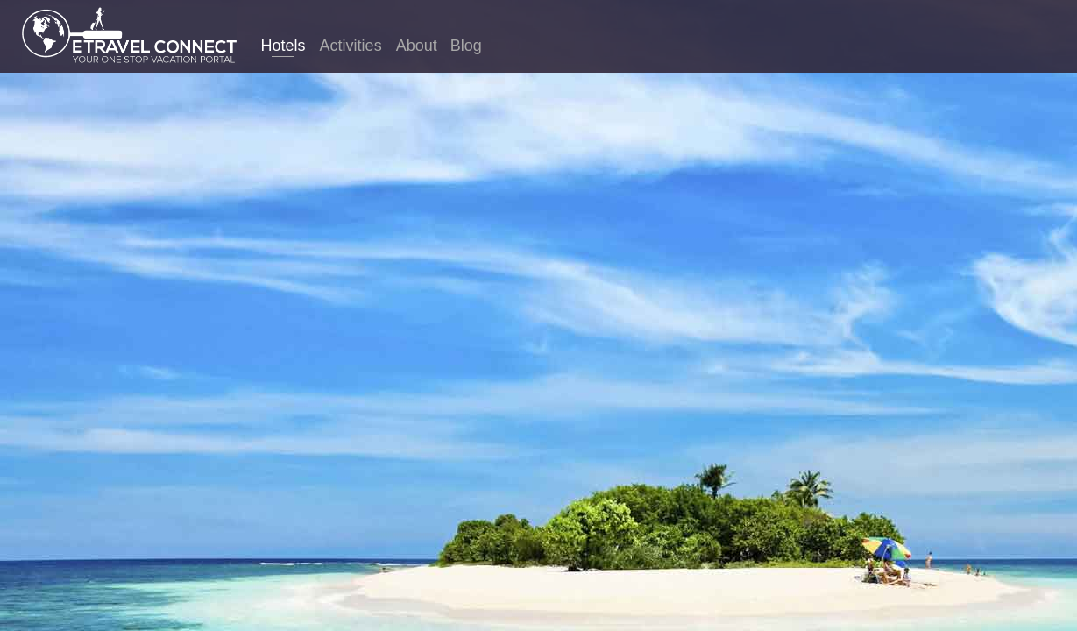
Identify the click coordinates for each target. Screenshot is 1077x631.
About (416, 45)
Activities (351, 45)
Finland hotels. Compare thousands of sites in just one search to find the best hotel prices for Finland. (538, 345)
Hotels (283, 45)
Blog (466, 45)
